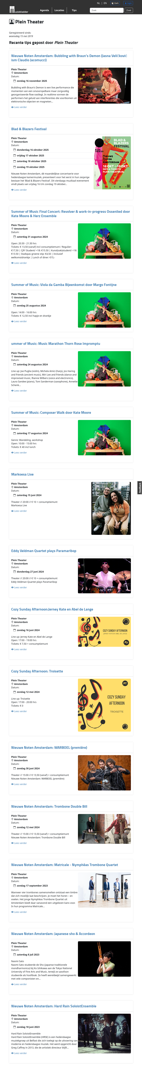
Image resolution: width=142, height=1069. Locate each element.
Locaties (59, 10)
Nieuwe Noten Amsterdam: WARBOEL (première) (49, 747)
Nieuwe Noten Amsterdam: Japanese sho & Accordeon (53, 933)
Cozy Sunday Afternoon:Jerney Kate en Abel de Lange (52, 609)
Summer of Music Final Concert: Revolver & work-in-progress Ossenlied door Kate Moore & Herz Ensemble (70, 213)
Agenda (44, 10)
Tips (74, 10)
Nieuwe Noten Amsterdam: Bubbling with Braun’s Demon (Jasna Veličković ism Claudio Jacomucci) (69, 58)
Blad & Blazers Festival (29, 128)
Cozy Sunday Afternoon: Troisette (37, 671)
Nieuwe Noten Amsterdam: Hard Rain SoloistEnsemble (53, 1006)
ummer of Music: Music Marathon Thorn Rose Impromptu (55, 343)
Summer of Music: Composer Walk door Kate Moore (51, 412)
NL (98, 3)
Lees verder (19, 107)
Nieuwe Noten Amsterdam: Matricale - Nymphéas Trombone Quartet (64, 864)
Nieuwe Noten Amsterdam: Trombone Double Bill (49, 806)
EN (104, 3)
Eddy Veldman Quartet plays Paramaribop (43, 550)
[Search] (107, 10)
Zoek (128, 10)
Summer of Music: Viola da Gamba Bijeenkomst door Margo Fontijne (64, 284)
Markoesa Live (22, 474)
